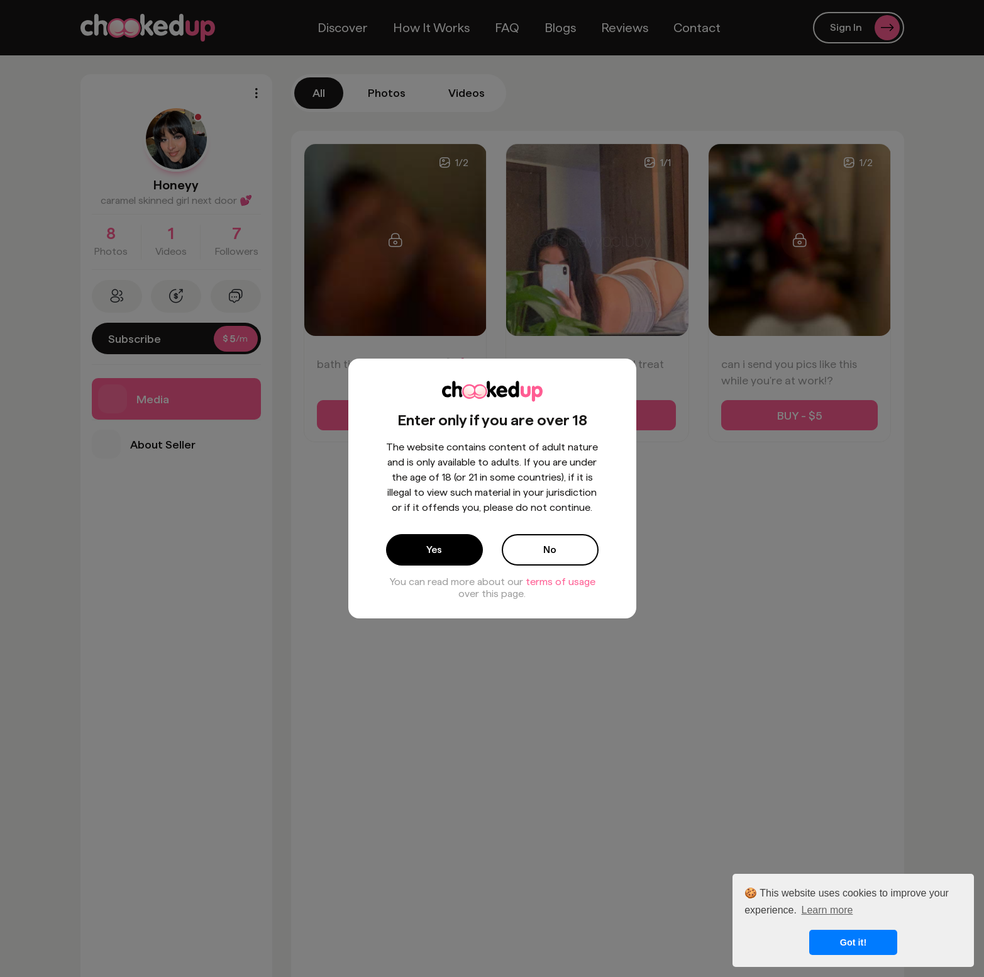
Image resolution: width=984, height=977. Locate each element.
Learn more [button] (827, 910)
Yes (434, 549)
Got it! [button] (853, 942)
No (549, 549)
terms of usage (560, 581)
